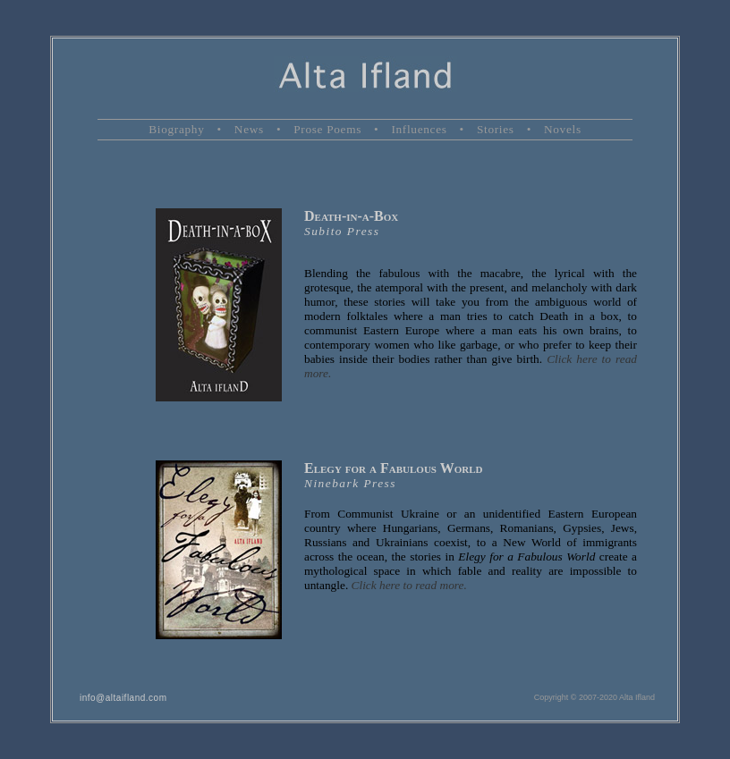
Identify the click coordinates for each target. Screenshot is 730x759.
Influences (418, 129)
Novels (562, 129)
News (249, 129)
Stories (495, 129)
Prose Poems (327, 129)
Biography (176, 129)
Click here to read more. (409, 585)
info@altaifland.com (123, 698)
